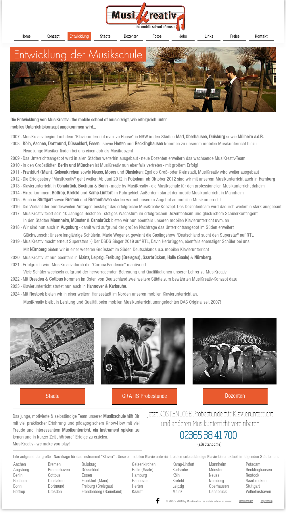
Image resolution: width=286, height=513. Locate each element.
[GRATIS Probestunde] (144, 396)
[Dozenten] (235, 396)
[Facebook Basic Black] (158, 501)
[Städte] (52, 396)
